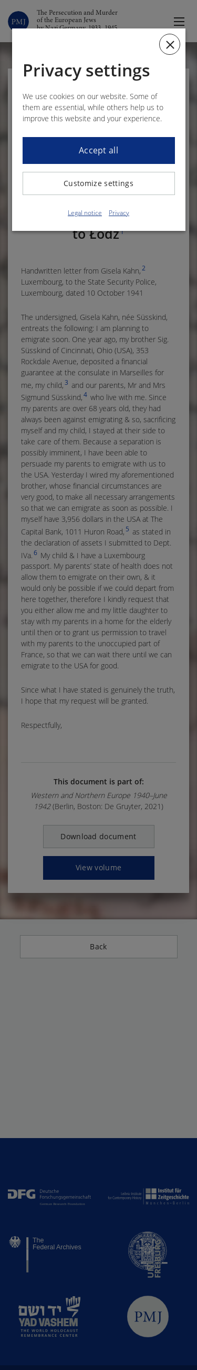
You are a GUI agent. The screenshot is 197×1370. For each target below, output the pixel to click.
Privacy (119, 212)
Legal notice (85, 212)
